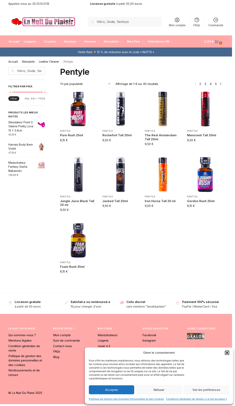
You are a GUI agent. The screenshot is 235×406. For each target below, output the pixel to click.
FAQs (196, 22)
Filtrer (14, 98)
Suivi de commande (66, 340)
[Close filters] (46, 69)
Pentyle (65, 130)
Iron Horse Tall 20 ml (160, 201)
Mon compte (177, 22)
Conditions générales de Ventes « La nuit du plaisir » (196, 398)
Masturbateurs (108, 335)
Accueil (13, 61)
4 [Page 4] (211, 84)
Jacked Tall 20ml (115, 201)
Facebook (149, 335)
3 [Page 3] (205, 84)
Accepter (111, 390)
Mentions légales (20, 340)
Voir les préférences (206, 390)
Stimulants (28, 61)
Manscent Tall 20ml (201, 135)
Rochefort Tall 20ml (117, 135)
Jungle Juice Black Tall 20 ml (77, 203)
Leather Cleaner (49, 61)
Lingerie (103, 340)
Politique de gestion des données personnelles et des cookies (25, 360)
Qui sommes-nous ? (22, 335)
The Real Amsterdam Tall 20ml (161, 137)
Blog (56, 357)
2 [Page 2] (200, 84)
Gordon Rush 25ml (201, 201)
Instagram (149, 340)
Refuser (158, 390)
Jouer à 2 (104, 346)
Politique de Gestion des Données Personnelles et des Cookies (126, 398)
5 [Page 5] (216, 84)
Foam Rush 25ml (72, 267)
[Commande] (85, 84)
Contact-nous (62, 346)
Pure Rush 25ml (71, 135)
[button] (227, 353)
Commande (215, 22)
